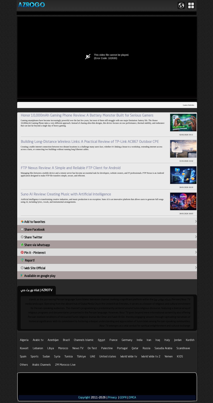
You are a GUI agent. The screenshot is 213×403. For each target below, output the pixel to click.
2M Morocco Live (65, 365)
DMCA (132, 397)
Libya (50, 348)
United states (107, 356)
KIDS (180, 356)
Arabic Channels (41, 365)
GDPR (123, 397)
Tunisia (68, 356)
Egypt (101, 340)
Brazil (66, 340)
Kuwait (24, 348)
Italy (167, 340)
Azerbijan (53, 340)
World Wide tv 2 (150, 356)
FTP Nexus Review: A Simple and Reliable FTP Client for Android (70, 168)
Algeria (24, 340)
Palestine (107, 348)
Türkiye (81, 356)
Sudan (46, 356)
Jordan (178, 340)
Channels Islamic (84, 340)
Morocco (63, 348)
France (113, 340)
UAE (92, 356)
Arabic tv (38, 340)
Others (24, 365)
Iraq (157, 340)
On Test (92, 348)
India (139, 340)
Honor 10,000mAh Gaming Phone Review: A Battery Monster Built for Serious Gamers (87, 115)
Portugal (122, 348)
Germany (127, 340)
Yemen (169, 356)
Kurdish (190, 340)
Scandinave (183, 348)
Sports (34, 356)
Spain (23, 356)
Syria (57, 356)
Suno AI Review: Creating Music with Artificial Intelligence (66, 194)
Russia (146, 348)
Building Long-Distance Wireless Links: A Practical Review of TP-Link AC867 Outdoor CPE (90, 141)
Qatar (135, 348)
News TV (77, 348)
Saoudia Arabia (163, 348)
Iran (149, 340)
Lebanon (38, 348)
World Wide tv (128, 356)
